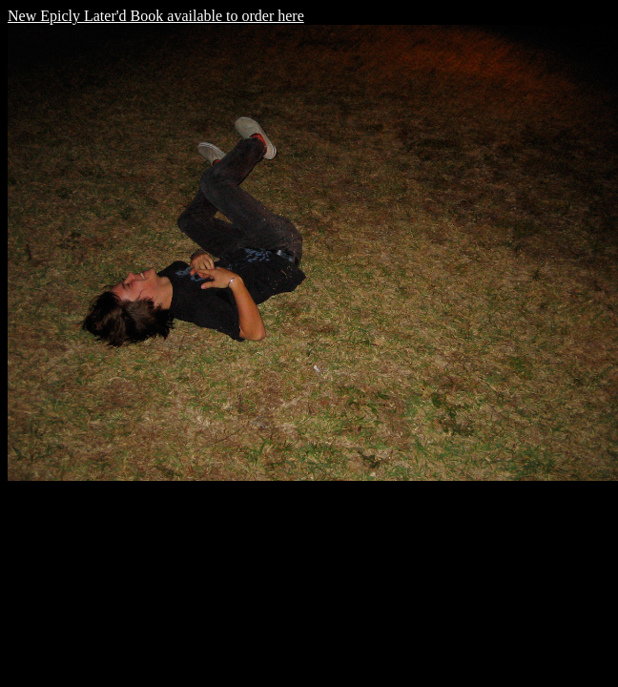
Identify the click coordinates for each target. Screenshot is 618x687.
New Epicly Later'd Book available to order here (156, 16)
